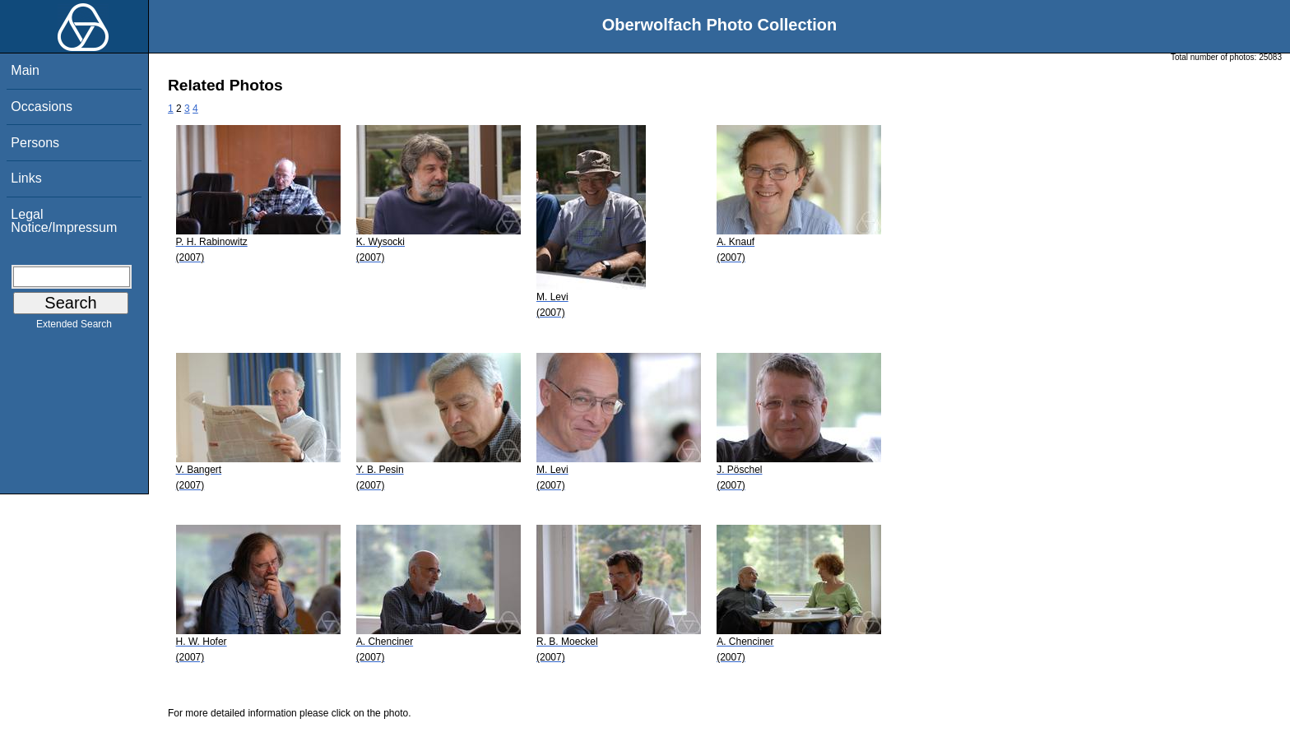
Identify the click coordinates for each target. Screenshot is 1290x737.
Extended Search (74, 327)
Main (25, 70)
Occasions (41, 107)
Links (26, 178)
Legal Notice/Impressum (64, 220)
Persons (35, 143)
